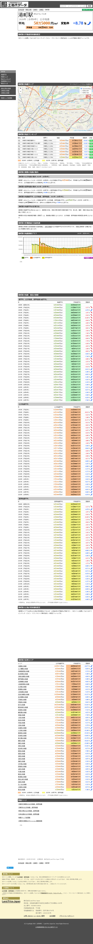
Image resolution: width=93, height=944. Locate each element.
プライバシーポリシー (66, 916)
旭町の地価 (21, 761)
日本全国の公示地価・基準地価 (28, 814)
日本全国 (21, 9)
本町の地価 (21, 746)
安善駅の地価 (22, 689)
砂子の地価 (21, 704)
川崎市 (35, 9)
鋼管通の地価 (22, 712)
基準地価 (26, 877)
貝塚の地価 (21, 715)
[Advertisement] (8, 38)
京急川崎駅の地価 (23, 694)
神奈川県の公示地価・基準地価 (28, 811)
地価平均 (4, 74)
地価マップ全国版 (6, 98)
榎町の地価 (21, 740)
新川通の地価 (22, 738)
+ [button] (20, 88)
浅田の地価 (21, 782)
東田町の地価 (22, 733)
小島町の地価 (22, 787)
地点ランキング (6, 79)
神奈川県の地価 (6, 88)
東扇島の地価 (22, 776)
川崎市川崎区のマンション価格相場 (30, 821)
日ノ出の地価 (22, 784)
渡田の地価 (21, 753)
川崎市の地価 (5, 90)
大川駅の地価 (22, 686)
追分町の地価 (22, 748)
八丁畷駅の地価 (23, 668)
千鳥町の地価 (22, 699)
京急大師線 (48, 226)
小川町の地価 (22, 730)
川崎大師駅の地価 (23, 676)
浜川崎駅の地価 (23, 697)
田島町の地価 (22, 766)
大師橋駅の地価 (23, 681)
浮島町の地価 (22, 702)
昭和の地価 (21, 751)
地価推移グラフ (6, 81)
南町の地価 (21, 743)
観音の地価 (21, 774)
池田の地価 (21, 756)
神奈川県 (28, 9)
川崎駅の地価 (22, 666)
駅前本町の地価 (23, 707)
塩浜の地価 (21, 720)
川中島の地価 (22, 764)
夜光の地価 (21, 789)
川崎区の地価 (5, 93)
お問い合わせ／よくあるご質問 (34, 916)
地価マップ (4, 76)
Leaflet (75, 130)
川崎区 (41, 9)
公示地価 (20, 877)
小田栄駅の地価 (23, 692)
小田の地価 (21, 717)
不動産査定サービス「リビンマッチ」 (51, 893)
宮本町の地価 (22, 735)
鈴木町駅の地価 (23, 674)
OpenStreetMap (83, 130)
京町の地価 (21, 758)
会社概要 (52, 916)
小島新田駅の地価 (23, 684)
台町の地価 (21, 769)
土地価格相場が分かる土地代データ (46, 927)
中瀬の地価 (21, 771)
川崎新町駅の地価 (23, 671)
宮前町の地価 (22, 710)
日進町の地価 (22, 728)
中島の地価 (21, 722)
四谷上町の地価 (23, 779)
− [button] (20, 91)
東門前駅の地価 (23, 679)
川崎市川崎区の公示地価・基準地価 (30, 804)
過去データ (4, 83)
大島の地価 (21, 725)
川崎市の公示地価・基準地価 (28, 807)
